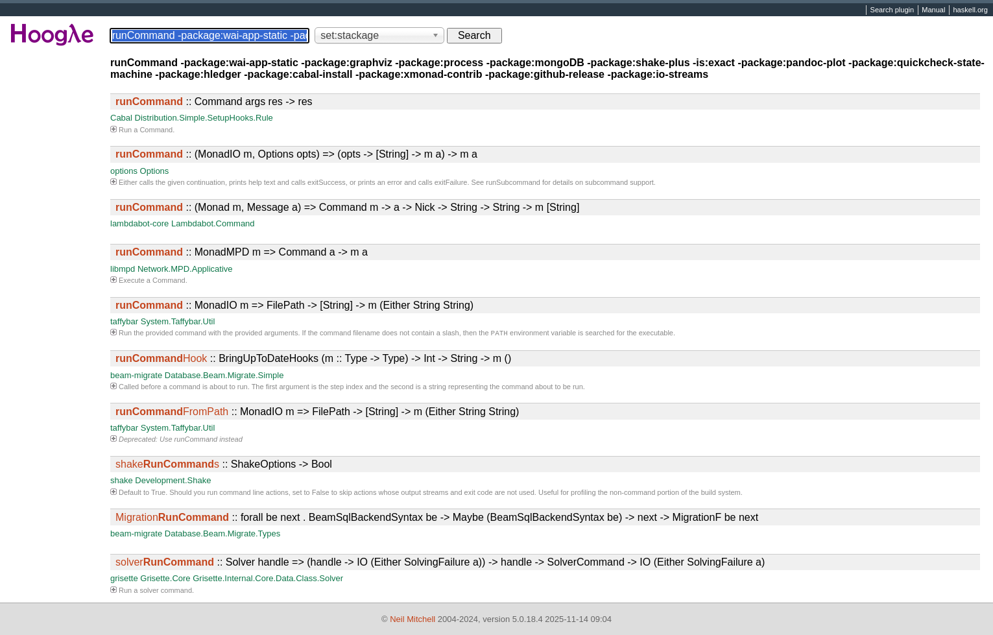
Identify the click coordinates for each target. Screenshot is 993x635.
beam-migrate (136, 376)
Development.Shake (173, 481)
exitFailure (451, 182)
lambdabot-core (139, 223)
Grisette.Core (165, 579)
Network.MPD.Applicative (185, 269)
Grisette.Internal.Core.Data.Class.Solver (268, 579)
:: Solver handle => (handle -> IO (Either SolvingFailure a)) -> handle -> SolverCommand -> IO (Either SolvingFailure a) (440, 563)
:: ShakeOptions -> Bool (223, 465)
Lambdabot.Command (213, 223)
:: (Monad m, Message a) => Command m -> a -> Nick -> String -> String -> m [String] (347, 207)
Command (156, 130)
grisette (124, 579)
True (158, 493)
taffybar (124, 321)
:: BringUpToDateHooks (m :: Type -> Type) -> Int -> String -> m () (313, 359)
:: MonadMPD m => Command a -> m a (241, 252)
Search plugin (892, 10)
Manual (933, 10)
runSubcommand (513, 182)
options (124, 171)
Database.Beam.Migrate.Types (222, 535)
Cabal (121, 118)
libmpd (122, 269)
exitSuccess (326, 182)
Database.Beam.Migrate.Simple (224, 376)
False (320, 493)
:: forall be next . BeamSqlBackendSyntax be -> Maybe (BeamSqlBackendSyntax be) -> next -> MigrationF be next (436, 518)
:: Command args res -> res (214, 101)
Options (154, 171)
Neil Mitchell (412, 619)
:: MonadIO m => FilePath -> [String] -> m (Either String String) (294, 305)
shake (121, 481)
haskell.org (970, 10)
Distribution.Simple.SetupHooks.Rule (204, 118)
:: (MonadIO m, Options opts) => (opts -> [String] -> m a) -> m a (296, 154)
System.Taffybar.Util (178, 321)
